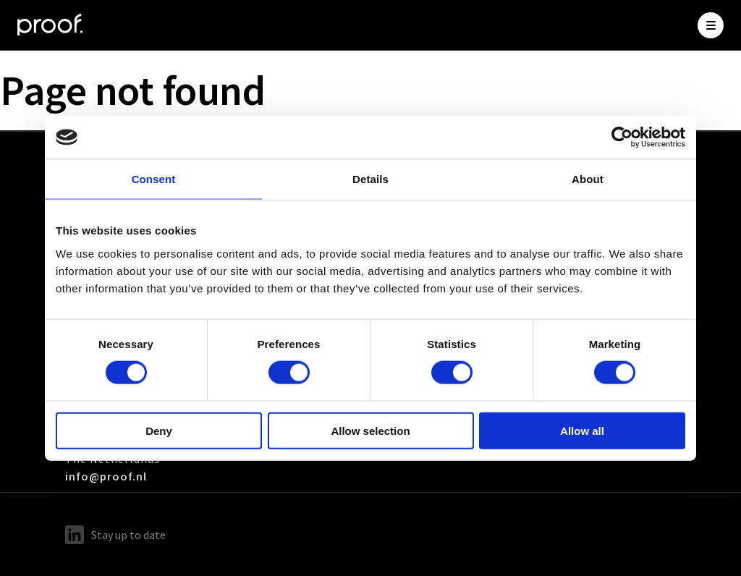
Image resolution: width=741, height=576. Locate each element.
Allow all (582, 430)
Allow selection (370, 430)
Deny (158, 430)
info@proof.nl (106, 476)
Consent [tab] (154, 179)
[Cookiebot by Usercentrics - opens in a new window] (622, 137)
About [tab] (588, 179)
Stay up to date (115, 534)
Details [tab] (370, 179)
